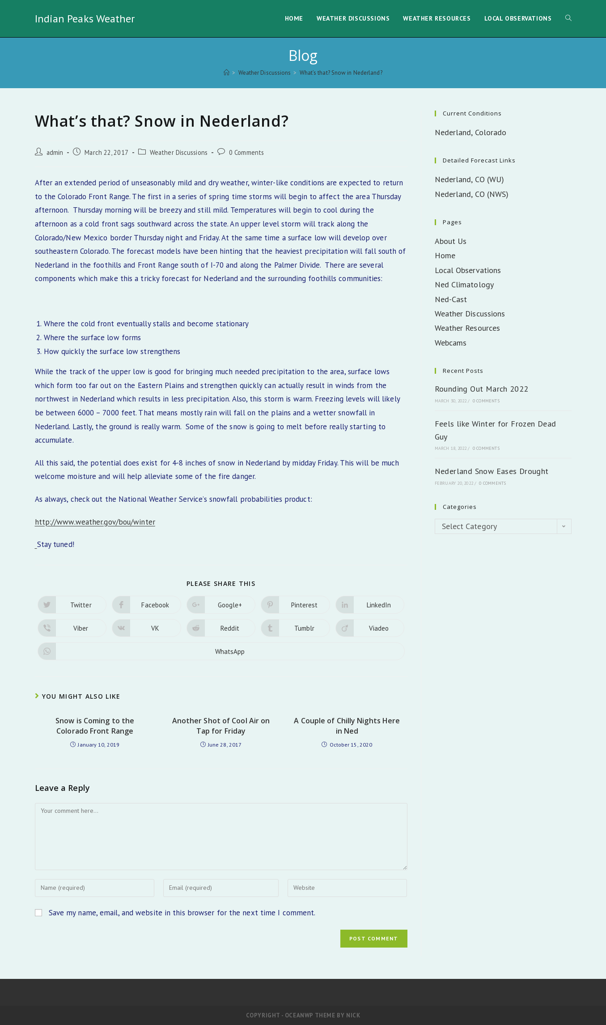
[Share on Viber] (72, 628)
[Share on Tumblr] (295, 628)
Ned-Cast (451, 299)
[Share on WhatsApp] (221, 651)
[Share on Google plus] (221, 605)
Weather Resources (467, 328)
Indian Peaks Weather (85, 19)
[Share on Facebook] (146, 605)
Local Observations (468, 270)
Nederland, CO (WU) (469, 179)
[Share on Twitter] (72, 605)
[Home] (226, 73)
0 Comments (246, 152)
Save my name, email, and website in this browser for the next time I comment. (182, 913)
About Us (451, 241)
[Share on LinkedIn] (370, 605)
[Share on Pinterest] (295, 605)
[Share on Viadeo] (370, 628)
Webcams (451, 342)
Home (445, 255)
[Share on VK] (146, 628)
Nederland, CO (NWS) (472, 194)
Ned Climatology (464, 284)
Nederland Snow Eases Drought (492, 471)
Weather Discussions (179, 152)
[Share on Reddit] (221, 628)
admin (55, 152)
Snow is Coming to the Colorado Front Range (94, 725)
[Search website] (568, 18)
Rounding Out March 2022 (482, 389)
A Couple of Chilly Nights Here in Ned (347, 725)
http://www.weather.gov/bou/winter (95, 522)
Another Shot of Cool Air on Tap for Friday (221, 725)
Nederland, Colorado (471, 132)
